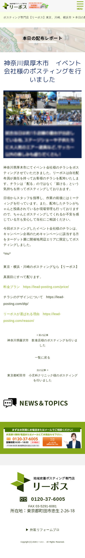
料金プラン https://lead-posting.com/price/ (36, 287)
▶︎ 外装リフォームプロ (42, 530)
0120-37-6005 (48, 499)
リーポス (40, 542)
